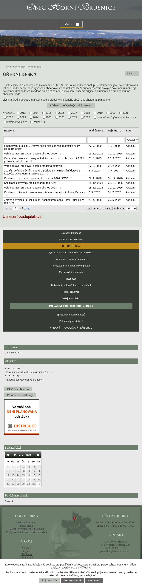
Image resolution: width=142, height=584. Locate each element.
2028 (87, 117)
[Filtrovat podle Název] (45, 140)
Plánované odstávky (20, 394)
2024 (36, 117)
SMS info (26, 554)
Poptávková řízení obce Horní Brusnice (71, 306)
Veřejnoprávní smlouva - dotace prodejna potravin (35, 165)
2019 (100, 112)
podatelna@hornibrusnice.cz (115, 551)
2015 (48, 112)
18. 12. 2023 (95, 187)
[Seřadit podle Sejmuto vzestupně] (110, 133)
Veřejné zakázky (71, 298)
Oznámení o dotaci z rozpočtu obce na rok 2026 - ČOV (38, 178)
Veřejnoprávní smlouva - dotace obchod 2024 (33, 187)
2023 (23, 117)
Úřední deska (71, 246)
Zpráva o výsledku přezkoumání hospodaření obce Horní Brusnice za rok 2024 (44, 201)
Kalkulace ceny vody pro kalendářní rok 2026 (33, 182)
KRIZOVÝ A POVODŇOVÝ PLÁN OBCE (71, 328)
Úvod (8, 66)
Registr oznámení (71, 292)
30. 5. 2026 (114, 199)
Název (9, 130)
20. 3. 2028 (114, 158)
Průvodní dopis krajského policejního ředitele (29, 372)
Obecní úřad (19, 66)
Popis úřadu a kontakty (71, 239)
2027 (74, 117)
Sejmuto (114, 130)
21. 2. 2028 (114, 165)
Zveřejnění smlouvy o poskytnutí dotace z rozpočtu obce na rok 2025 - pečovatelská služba (45, 160)
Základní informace (71, 233)
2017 (74, 112)
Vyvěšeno (95, 130)
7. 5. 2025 (94, 192)
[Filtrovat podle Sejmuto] (115, 140)
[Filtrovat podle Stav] (131, 139)
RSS (132, 73)
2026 (61, 117)
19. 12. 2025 (95, 153)
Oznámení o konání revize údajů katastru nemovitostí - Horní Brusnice (45, 194)
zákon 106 (40, 121)
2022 (10, 117)
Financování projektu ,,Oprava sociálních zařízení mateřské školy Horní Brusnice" (42, 147)
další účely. (84, 567)
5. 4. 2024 (94, 170)
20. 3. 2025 (94, 158)
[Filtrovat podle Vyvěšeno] (97, 140)
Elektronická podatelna (71, 272)
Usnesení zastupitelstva (22, 216)
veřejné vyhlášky (17, 121)
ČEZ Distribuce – (18, 388)
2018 (87, 112)
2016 (61, 112)
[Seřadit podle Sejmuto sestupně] (110, 134)
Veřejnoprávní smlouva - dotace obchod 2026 (33, 153)
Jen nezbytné (72, 580)
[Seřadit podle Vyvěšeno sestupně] (90, 134)
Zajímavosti (26, 557)
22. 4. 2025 (94, 199)
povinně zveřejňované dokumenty (116, 117)
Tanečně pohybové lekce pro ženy (23, 379)
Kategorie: (9, 112)
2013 (23, 112)
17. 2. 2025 (94, 165)
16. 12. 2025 (95, 182)
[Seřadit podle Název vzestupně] (16, 130)
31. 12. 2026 (115, 178)
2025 (48, 117)
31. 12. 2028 (115, 153)
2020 (112, 112)
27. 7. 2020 (94, 145)
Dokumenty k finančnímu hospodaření (71, 285)
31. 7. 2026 (114, 192)
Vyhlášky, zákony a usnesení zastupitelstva (71, 252)
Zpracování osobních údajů (71, 314)
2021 (125, 112)
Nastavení (93, 580)
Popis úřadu (26, 525)
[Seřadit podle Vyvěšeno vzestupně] (90, 133)
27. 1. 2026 (94, 178)
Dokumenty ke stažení (71, 321)
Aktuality (26, 547)
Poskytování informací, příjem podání (71, 265)
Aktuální (130, 145)
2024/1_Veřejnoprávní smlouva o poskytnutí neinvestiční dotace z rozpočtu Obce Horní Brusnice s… (42, 172)
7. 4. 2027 (114, 170)
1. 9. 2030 (114, 145)
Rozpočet (71, 279)
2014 (35, 112)
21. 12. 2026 (115, 187)
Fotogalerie (26, 551)
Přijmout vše (50, 580)
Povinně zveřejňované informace (71, 259)
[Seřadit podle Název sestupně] (16, 131)
